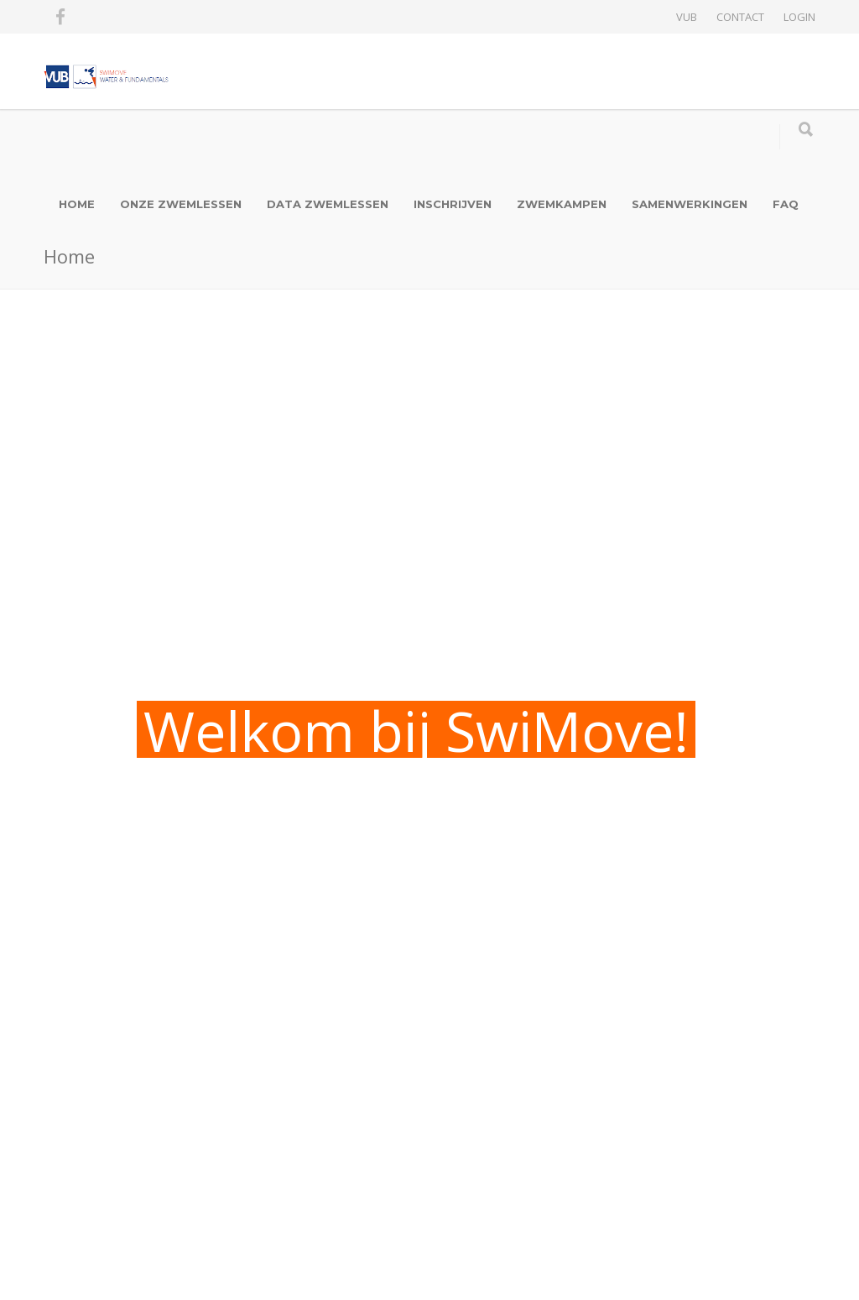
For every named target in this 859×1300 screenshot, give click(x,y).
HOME (77, 204)
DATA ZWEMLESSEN (327, 204)
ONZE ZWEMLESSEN (181, 204)
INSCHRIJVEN (453, 204)
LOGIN (799, 17)
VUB (686, 17)
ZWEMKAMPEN (562, 204)
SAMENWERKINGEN (689, 204)
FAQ (786, 204)
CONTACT (740, 17)
